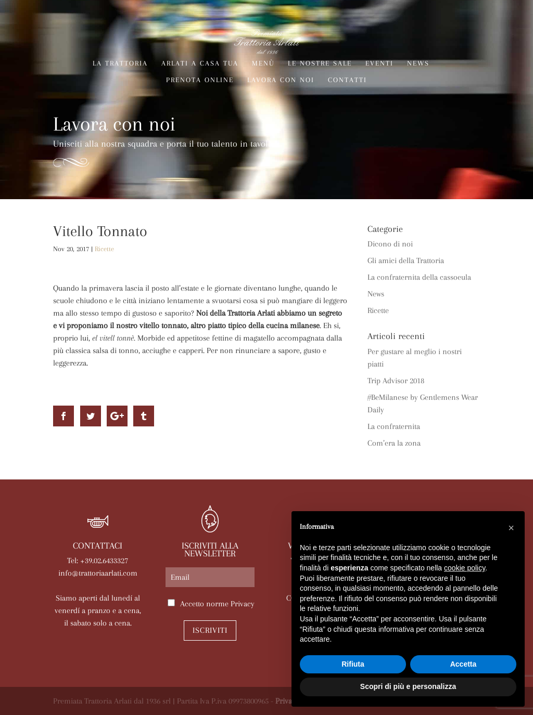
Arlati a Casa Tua (199, 63)
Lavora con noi (280, 80)
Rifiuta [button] (352, 664)
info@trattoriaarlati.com (97, 573)
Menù (263, 63)
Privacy (243, 603)
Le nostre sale (320, 63)
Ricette (104, 249)
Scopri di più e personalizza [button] (408, 686)
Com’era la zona (394, 443)
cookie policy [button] (464, 568)
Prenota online (200, 80)
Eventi (379, 63)
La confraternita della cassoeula (419, 277)
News (418, 63)
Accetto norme (217, 603)
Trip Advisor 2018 (395, 380)
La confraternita (393, 426)
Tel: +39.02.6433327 (97, 560)
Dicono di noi (390, 244)
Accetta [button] (463, 664)
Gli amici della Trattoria (405, 260)
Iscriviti (210, 630)
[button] (511, 527)
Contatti (347, 80)
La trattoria (120, 63)
